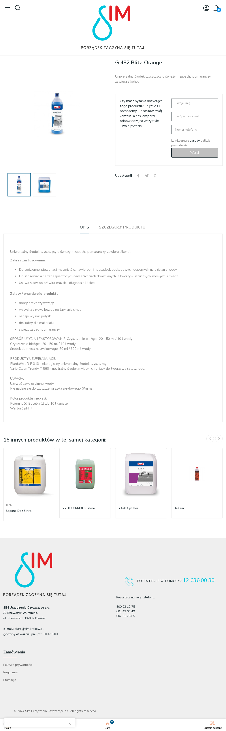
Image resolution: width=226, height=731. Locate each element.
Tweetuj (147, 175)
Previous (210, 438)
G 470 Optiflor (128, 508)
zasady (195, 141)
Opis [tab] (84, 227)
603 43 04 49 (125, 611)
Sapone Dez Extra (19, 511)
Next (219, 438)
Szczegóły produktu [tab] (122, 227)
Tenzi (9, 505)
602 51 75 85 (125, 616)
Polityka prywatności (17, 665)
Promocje (9, 680)
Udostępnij (138, 175)
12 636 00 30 (199, 580)
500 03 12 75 (125, 607)
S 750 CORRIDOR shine (78, 508)
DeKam (179, 508)
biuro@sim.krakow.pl (29, 629)
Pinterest (155, 175)
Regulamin (10, 672)
